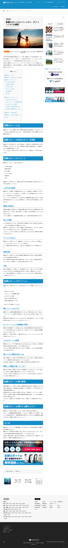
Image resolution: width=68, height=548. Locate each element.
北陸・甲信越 (5, 507)
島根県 (13, 512)
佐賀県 (13, 516)
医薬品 (51, 505)
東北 (4, 503)
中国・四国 (5, 512)
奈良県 (20, 511)
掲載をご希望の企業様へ (27, 542)
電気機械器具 (44, 503)
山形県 (20, 503)
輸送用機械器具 (37, 507)
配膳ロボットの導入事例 (10, 112)
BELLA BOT (7, 314)
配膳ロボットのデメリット (10, 97)
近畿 (4, 511)
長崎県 (16, 516)
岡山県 (16, 512)
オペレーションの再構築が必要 (14, 102)
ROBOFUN (11, 471)
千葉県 (20, 505)
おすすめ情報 (60, 23)
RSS (3, 541)
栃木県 (10, 505)
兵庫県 (17, 511)
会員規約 (42, 542)
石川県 (17, 507)
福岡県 (9, 516)
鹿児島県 (29, 516)
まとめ (6, 117)
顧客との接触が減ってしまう (13, 108)
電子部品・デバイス (53, 503)
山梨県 (23, 507)
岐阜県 (9, 509)
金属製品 (36, 501)
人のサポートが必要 (11, 104)
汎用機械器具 (44, 507)
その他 (36, 509)
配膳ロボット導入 (6, 531)
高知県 (9, 514)
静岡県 (13, 509)
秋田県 (17, 503)
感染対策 (9, 91)
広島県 (19, 512)
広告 (7, 93)
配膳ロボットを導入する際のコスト (13, 115)
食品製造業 (44, 505)
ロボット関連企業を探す (49, 2)
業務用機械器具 (37, 503)
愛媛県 (5, 514)
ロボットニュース (61, 2)
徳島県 (26, 512)
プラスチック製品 (53, 501)
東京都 (24, 505)
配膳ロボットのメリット (10, 79)
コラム (8, 19)
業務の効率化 (10, 84)
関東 (4, 505)
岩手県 (10, 503)
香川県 (29, 512)
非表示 (14, 71)
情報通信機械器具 (38, 505)
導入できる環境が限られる (13, 106)
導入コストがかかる (11, 99)
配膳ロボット (18, 471)
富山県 (13, 507)
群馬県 (14, 505)
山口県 (23, 512)
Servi (37, 392)
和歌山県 (24, 511)
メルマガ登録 (54, 6)
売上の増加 (9, 86)
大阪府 (14, 511)
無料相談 (63, 6)
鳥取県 (9, 512)
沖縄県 (5, 518)
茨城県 (7, 505)
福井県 (20, 507)
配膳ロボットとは (8, 75)
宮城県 (14, 503)
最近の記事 (50, 23)
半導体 (58, 505)
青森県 (7, 503)
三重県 (19, 509)
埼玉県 (17, 505)
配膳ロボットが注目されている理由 (13, 77)
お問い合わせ (33, 544)
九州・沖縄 (5, 516)
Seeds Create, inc (54, 541)
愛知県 (16, 509)
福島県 (24, 503)
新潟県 (10, 507)
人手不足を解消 (10, 82)
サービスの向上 (10, 89)
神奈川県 (27, 505)
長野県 (27, 507)
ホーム (38, 2)
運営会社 (37, 542)
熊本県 (19, 516)
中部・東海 (5, 509)
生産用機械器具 (60, 501)
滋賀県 (7, 511)
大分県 (23, 516)
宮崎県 (26, 516)
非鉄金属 (43, 501)
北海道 (4, 501)
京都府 (10, 511)
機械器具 (51, 507)
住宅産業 (58, 507)
